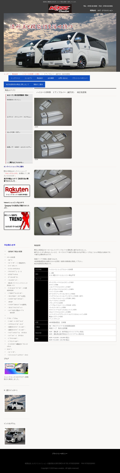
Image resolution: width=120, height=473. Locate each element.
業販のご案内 (38, 84)
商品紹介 (15, 74)
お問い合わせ (63, 78)
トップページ (15, 78)
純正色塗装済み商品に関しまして (17, 84)
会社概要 (51, 78)
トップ (6, 74)
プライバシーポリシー (80, 78)
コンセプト (28, 78)
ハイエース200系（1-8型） (31, 74)
